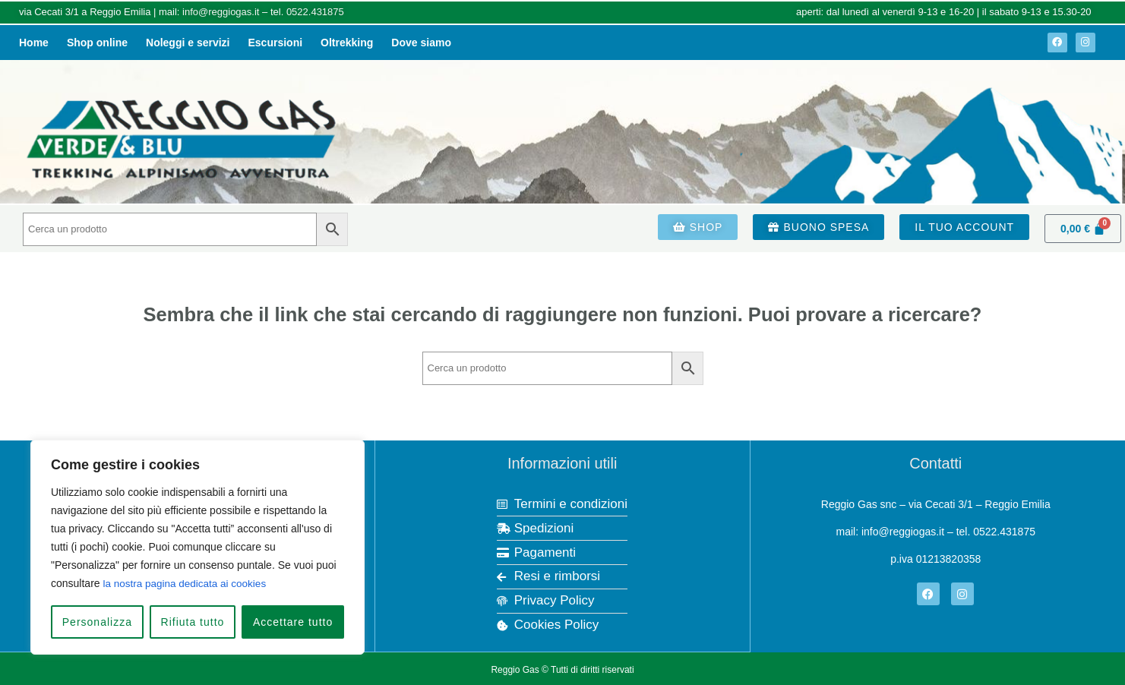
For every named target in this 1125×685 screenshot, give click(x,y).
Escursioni (275, 42)
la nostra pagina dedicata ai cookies (187, 584)
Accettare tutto (293, 622)
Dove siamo (421, 42)
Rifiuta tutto (193, 622)
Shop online (97, 42)
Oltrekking (347, 42)
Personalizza (97, 622)
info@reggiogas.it (220, 11)
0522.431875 (315, 11)
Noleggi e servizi (187, 42)
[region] (197, 547)
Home (34, 42)
